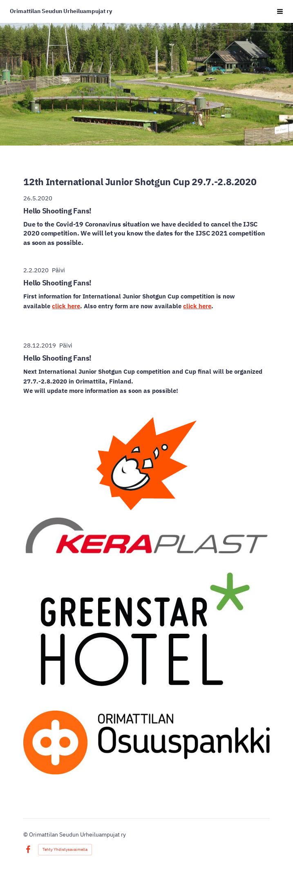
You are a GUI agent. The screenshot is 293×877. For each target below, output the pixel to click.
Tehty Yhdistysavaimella (64, 849)
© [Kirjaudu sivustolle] (26, 834)
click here (66, 306)
